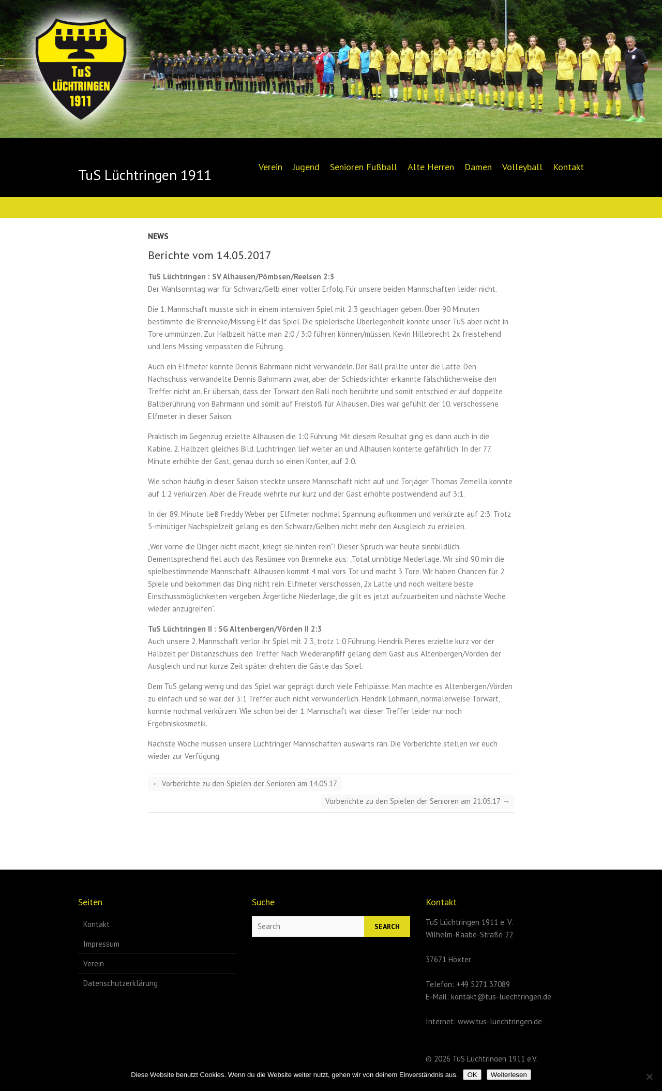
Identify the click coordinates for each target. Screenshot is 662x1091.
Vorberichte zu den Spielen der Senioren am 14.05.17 (244, 783)
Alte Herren (431, 167)
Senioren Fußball (363, 167)
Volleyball (522, 167)
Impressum (101, 944)
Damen (478, 167)
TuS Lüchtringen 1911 (145, 175)
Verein (270, 167)
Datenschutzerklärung (120, 983)
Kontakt (568, 167)
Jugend (306, 167)
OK (472, 1075)
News (158, 236)
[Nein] (649, 1076)
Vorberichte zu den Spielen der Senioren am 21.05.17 (417, 801)
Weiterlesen (509, 1075)
